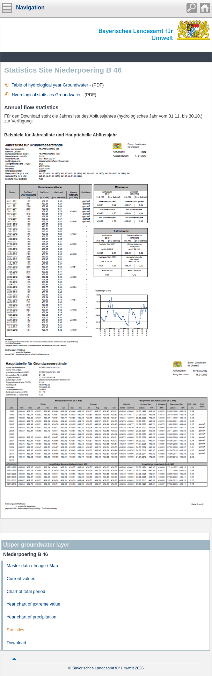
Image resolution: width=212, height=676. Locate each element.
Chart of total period (26, 591)
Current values (21, 578)
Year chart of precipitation (31, 617)
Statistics (15, 630)
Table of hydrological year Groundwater (46, 85)
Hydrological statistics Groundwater (42, 94)
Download (16, 642)
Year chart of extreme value (33, 604)
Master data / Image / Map (32, 565)
